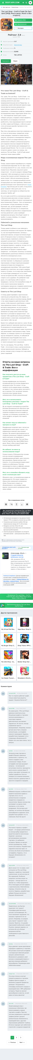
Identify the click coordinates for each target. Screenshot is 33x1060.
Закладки (19, 28)
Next (22, 1042)
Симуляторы (18, 45)
